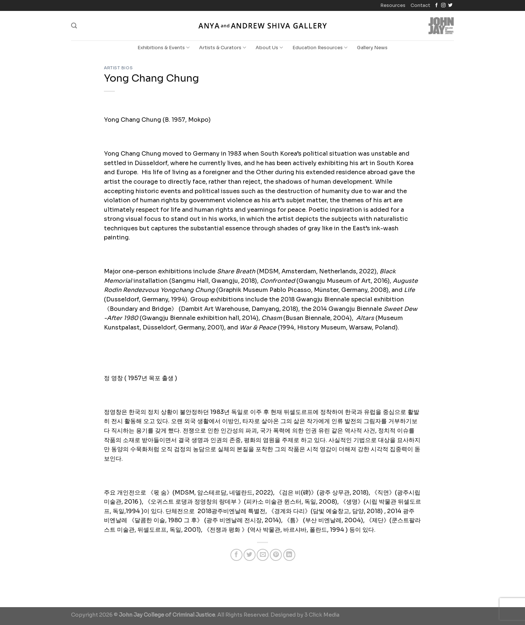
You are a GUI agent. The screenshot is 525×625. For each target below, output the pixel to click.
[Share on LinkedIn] (289, 555)
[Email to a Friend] (263, 555)
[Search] (74, 26)
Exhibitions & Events (163, 47)
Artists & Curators (222, 47)
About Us (269, 47)
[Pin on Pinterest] (276, 555)
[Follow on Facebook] (436, 5)
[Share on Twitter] (250, 555)
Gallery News (372, 48)
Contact (420, 5)
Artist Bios (118, 67)
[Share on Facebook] (236, 555)
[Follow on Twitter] (450, 5)
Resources (392, 5)
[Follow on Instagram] (443, 5)
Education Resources (319, 47)
